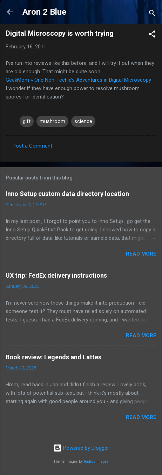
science (83, 121)
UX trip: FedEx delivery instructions (56, 275)
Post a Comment (32, 146)
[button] (152, 35)
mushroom (52, 121)
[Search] (152, 14)
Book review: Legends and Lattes (53, 357)
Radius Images (96, 461)
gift (27, 121)
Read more (141, 254)
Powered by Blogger (81, 448)
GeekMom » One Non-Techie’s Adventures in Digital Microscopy (78, 80)
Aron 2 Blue (44, 12)
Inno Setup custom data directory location (67, 193)
